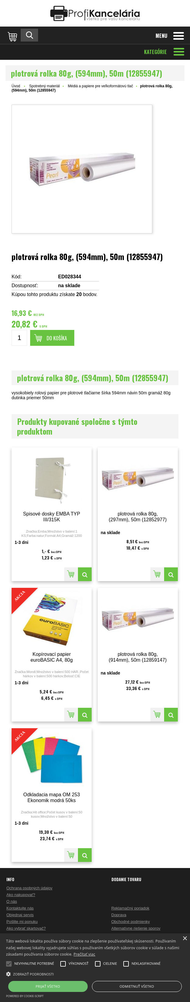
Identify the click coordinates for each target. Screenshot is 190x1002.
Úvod (16, 86)
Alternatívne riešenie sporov (135, 928)
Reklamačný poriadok (130, 908)
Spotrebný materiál (44, 86)
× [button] (184, 938)
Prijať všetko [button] (48, 986)
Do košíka (57, 338)
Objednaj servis (20, 915)
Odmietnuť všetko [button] (137, 986)
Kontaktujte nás (20, 908)
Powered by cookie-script (25, 996)
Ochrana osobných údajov (29, 888)
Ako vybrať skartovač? (26, 928)
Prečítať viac (84, 954)
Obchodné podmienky (130, 921)
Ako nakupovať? (20, 894)
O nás (11, 901)
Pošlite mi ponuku (22, 921)
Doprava (118, 915)
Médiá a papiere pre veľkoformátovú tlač (100, 86)
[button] (95, 973)
